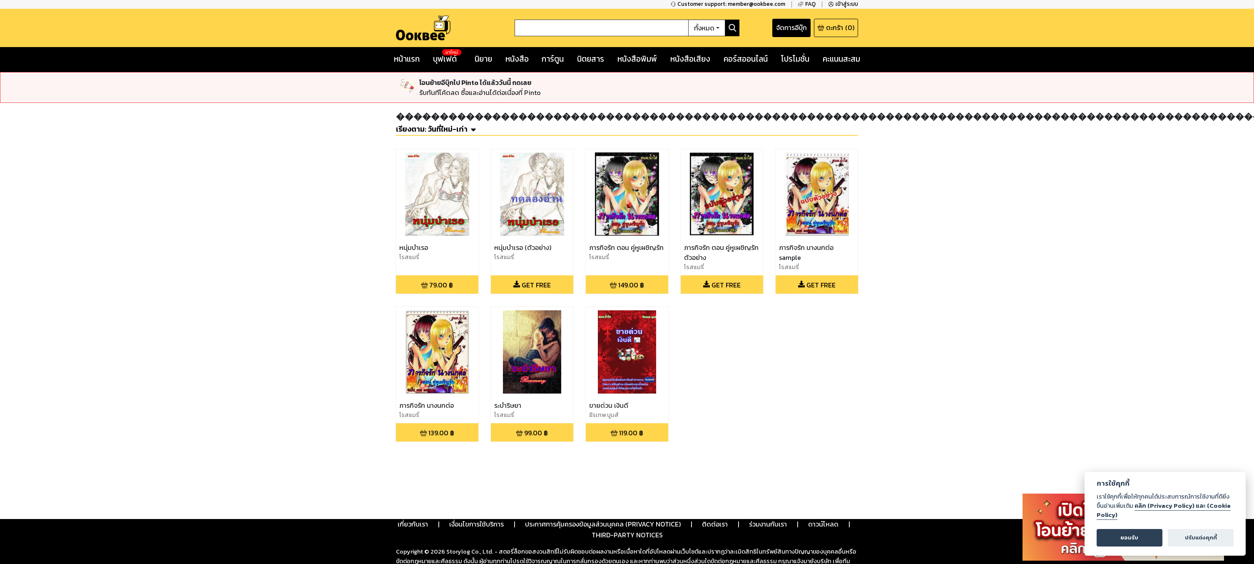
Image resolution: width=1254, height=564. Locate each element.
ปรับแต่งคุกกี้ (1201, 538)
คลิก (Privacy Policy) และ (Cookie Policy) (1164, 510)
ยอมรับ (1129, 538)
